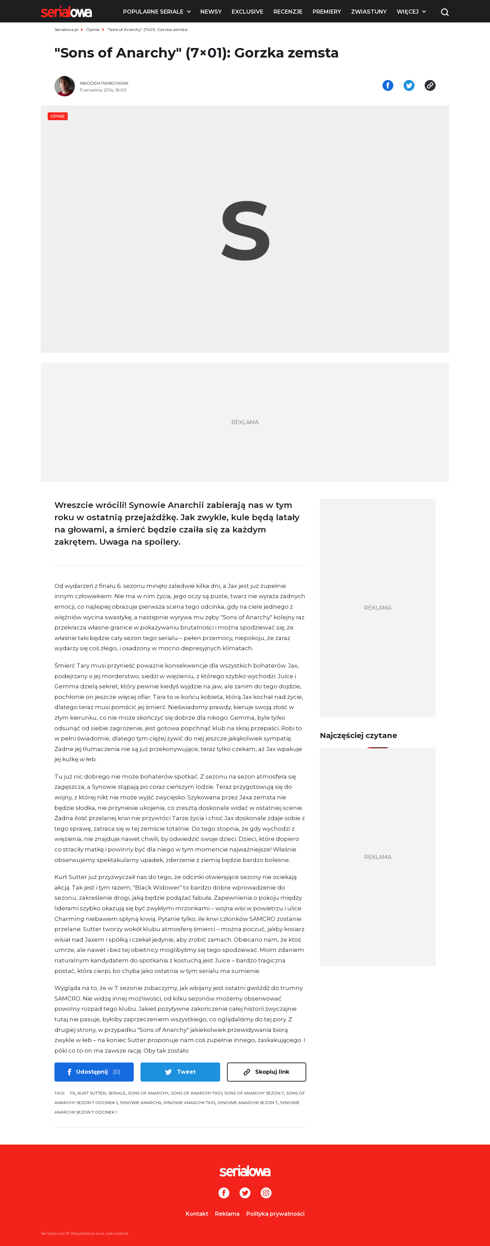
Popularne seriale (153, 12)
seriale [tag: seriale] (117, 1093)
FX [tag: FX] (72, 1093)
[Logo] (66, 11)
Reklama (227, 1214)
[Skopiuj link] (430, 86)
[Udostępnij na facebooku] (387, 86)
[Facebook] (223, 1193)
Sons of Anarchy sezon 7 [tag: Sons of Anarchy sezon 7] (254, 1093)
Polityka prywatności (275, 1214)
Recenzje (288, 12)
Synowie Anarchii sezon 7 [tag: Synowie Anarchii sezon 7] (247, 1102)
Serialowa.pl (66, 29)
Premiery (327, 12)
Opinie (92, 29)
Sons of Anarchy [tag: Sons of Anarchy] (148, 1093)
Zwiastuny (369, 12)
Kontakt (197, 1214)
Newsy (211, 12)
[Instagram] (266, 1193)
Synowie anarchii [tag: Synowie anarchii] (140, 1102)
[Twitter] (245, 1193)
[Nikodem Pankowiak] (160, 83)
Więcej (408, 12)
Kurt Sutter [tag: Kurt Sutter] (92, 1093)
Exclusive (247, 12)
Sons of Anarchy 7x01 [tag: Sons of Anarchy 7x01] (196, 1093)
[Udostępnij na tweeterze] (409, 86)
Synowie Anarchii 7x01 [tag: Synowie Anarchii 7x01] (189, 1102)
